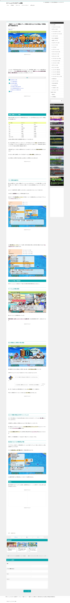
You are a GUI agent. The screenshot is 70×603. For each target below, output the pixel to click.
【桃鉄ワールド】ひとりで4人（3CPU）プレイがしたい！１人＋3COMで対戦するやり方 (32, 549)
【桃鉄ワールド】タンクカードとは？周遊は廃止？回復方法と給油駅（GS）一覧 (22, 549)
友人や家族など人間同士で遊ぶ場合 (16, 86)
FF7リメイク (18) (55, 65)
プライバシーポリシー (25, 5)
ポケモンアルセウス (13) (56, 51)
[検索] (57, 101)
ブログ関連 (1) (53, 96)
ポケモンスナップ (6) (55, 56)
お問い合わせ (32, 5)
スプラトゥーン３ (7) (55, 49)
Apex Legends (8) (55, 83)
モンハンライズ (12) (55, 67)
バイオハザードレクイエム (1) (57, 33)
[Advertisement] (35, 13)
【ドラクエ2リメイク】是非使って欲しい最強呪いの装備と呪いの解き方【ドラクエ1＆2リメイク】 (57, 133)
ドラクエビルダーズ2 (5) (56, 60)
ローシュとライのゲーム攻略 (16, 3)
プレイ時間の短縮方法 (14, 81)
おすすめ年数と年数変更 (13, 83)
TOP (12, 596)
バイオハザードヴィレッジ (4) (57, 76)
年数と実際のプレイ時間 (13, 79)
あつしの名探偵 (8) (55, 38)
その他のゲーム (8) (55, 87)
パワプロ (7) (54, 47)
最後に (11, 91)
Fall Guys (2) (54, 85)
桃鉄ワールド (10, 29)
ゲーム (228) (53, 24)
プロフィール (18, 5)
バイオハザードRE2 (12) (56, 69)
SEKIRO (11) (54, 78)
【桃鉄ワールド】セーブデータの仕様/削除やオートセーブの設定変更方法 (12, 549)
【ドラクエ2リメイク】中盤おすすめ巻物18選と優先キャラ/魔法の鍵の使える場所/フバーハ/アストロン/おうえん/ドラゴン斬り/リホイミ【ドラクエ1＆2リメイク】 (57, 152)
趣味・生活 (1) (53, 92)
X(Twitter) (12, 5)
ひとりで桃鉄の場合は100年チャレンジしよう (17, 88)
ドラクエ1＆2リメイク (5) (56, 31)
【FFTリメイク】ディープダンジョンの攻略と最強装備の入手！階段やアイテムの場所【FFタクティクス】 (57, 183)
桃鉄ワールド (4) (55, 40)
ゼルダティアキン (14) (55, 42)
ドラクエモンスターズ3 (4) (56, 58)
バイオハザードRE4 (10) (56, 74)
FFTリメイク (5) (54, 29)
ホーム (8, 5)
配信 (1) (53, 94)
